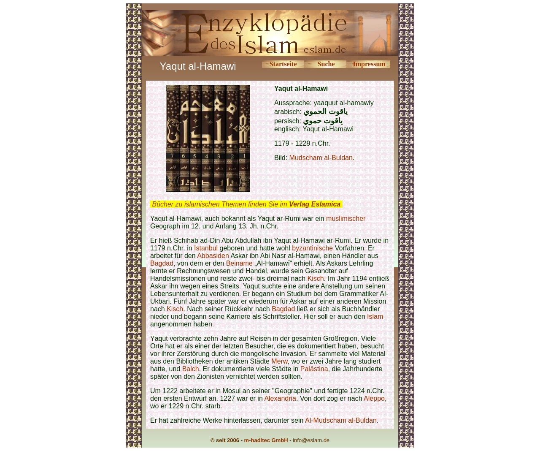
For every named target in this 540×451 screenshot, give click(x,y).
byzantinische (312, 248)
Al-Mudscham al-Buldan (341, 420)
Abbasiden (213, 255)
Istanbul (206, 248)
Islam (375, 316)
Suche (326, 64)
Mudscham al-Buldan (321, 157)
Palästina (314, 368)
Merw (279, 361)
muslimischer (345, 218)
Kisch (316, 278)
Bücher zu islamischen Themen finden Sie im (246, 204)
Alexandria (280, 398)
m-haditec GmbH (266, 440)
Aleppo (374, 398)
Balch (190, 368)
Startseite (283, 64)
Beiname (239, 263)
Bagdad (161, 263)
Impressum (369, 64)
